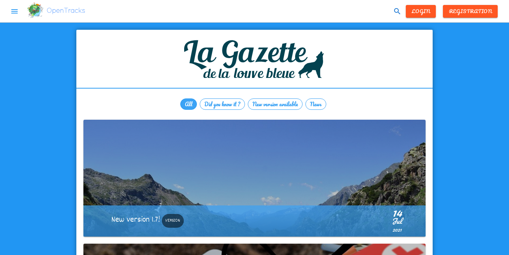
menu (14, 11)
